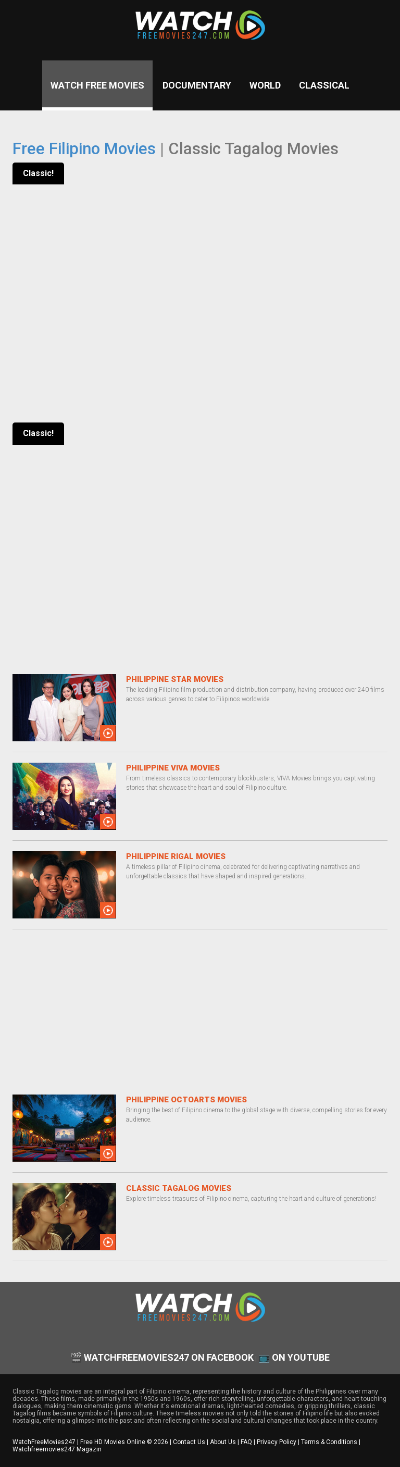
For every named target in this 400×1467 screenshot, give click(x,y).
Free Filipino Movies (84, 148)
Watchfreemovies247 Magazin (57, 1449)
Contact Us (189, 1442)
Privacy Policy (276, 1442)
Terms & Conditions (329, 1442)
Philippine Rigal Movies (176, 856)
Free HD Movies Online (112, 1442)
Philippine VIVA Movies (173, 768)
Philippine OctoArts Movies (186, 1099)
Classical (324, 85)
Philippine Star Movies (174, 679)
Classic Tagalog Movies (178, 1188)
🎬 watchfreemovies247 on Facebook (162, 1357)
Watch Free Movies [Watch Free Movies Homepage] (97, 85)
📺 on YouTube (294, 1357)
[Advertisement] (200, 1013)
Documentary (196, 85)
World (265, 85)
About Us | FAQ (231, 1442)
